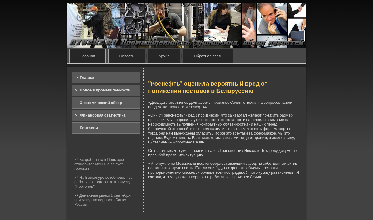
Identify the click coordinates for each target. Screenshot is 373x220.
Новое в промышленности (105, 90)
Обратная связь (208, 56)
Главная (87, 56)
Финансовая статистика (102, 115)
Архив (164, 56)
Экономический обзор (101, 102)
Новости (126, 56)
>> (76, 159)
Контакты (89, 128)
